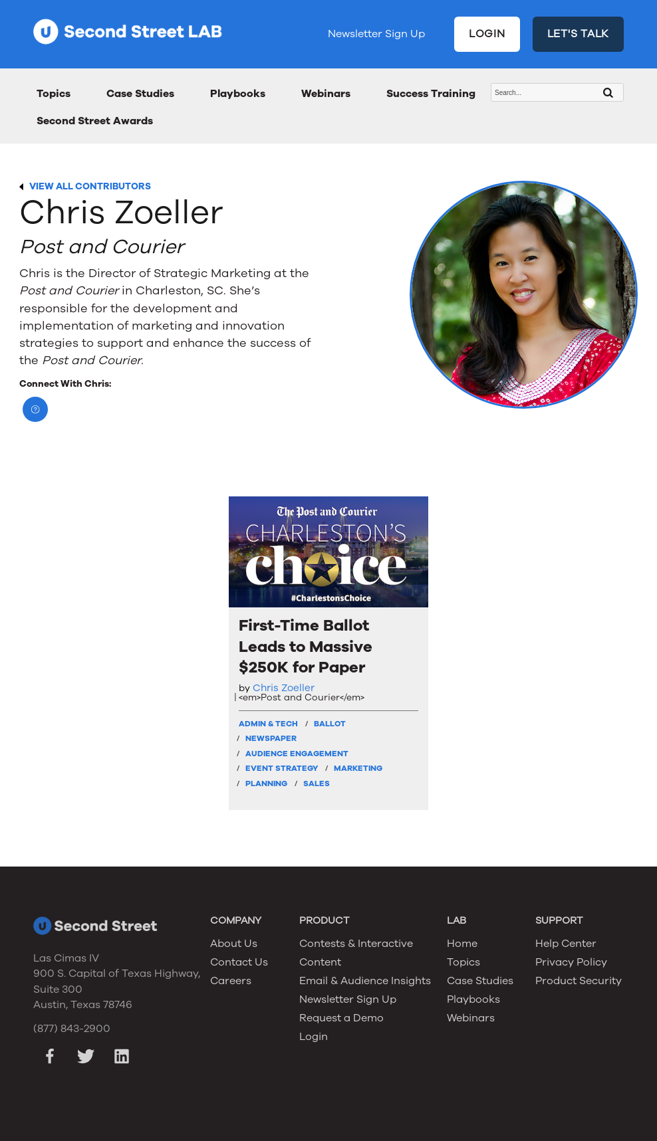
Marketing (358, 768)
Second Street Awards (95, 121)
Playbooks (237, 93)
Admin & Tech (268, 723)
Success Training (430, 93)
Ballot (330, 723)
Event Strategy (281, 768)
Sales (316, 783)
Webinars (325, 93)
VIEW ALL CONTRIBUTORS (90, 186)
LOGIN (487, 34)
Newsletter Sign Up (376, 34)
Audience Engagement (296, 753)
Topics (53, 93)
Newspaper (271, 738)
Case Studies (140, 93)
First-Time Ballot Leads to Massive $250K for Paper (305, 646)
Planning (266, 783)
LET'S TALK (578, 34)
